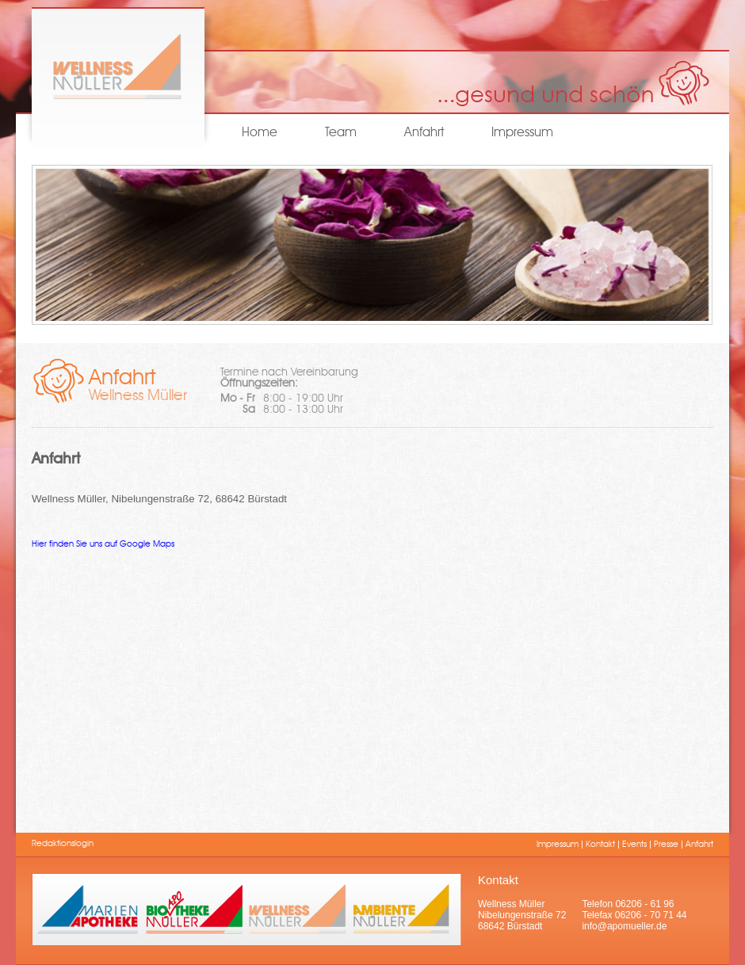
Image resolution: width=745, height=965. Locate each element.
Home (259, 133)
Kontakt (600, 845)
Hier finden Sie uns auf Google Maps (103, 544)
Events (634, 845)
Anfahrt (424, 133)
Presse (666, 845)
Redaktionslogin (63, 844)
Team (341, 133)
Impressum (522, 133)
